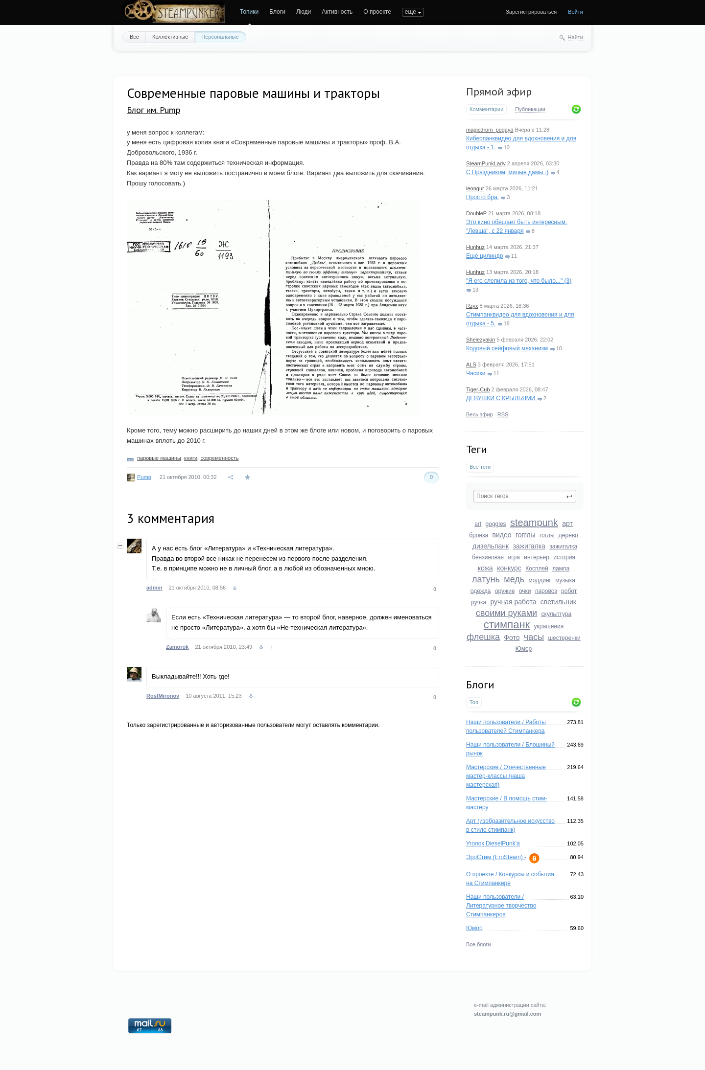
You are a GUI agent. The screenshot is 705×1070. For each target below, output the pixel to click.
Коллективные (170, 37)
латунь (486, 579)
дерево (568, 535)
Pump (144, 477)
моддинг (540, 580)
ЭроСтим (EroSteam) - (496, 857)
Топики (249, 11)
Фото (511, 637)
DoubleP (476, 213)
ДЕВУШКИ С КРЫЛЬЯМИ (500, 398)
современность (219, 458)
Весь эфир (479, 414)
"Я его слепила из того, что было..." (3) (518, 280)
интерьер (536, 557)
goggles (496, 524)
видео (502, 535)
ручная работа (513, 602)
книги (190, 458)
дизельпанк (490, 546)
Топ (474, 702)
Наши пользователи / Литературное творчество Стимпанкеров (501, 905)
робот (569, 591)
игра (513, 557)
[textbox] (524, 496)
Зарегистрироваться (531, 12)
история (564, 557)
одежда (480, 591)
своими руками (506, 613)
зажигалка (529, 546)
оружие (505, 591)
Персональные (219, 37)
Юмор (524, 648)
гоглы (547, 535)
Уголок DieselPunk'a (493, 843)
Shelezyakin (480, 339)
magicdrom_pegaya (490, 130)
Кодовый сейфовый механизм (507, 348)
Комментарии (486, 109)
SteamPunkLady (486, 163)
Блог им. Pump (153, 109)
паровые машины (159, 458)
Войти (575, 12)
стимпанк (507, 624)
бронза (478, 535)
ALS (471, 364)
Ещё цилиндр (484, 255)
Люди (303, 11)
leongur (475, 188)
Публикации (530, 109)
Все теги (480, 467)
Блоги (277, 11)
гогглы (526, 535)
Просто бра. (482, 197)
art (477, 524)
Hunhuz (475, 247)
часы (534, 637)
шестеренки (564, 638)
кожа (485, 568)
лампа (560, 568)
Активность (337, 11)
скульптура (556, 614)
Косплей (536, 568)
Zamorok (177, 647)
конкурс (509, 568)
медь (514, 579)
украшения (549, 626)
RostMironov (162, 696)
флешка (483, 637)
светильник (558, 602)
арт (567, 523)
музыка (565, 580)
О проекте (377, 11)
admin (154, 588)
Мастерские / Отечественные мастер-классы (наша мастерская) (506, 776)
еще (410, 11)
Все (134, 37)
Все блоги (478, 944)
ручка (478, 602)
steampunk (534, 522)
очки (525, 591)
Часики (475, 373)
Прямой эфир (499, 91)
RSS (503, 414)
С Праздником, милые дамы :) (507, 172)
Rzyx (472, 306)
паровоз (546, 591)
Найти (575, 37)
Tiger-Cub (478, 389)
